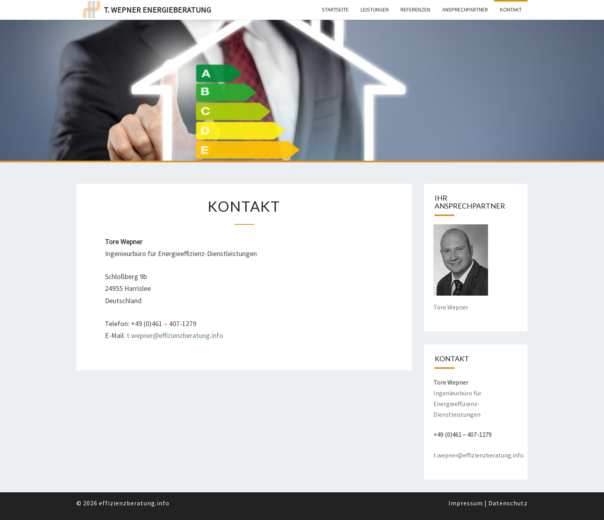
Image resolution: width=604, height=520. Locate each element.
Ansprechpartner (465, 9)
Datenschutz (508, 503)
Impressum (465, 503)
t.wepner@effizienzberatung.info (175, 335)
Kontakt (511, 9)
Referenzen (415, 9)
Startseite (335, 9)
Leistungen (375, 9)
